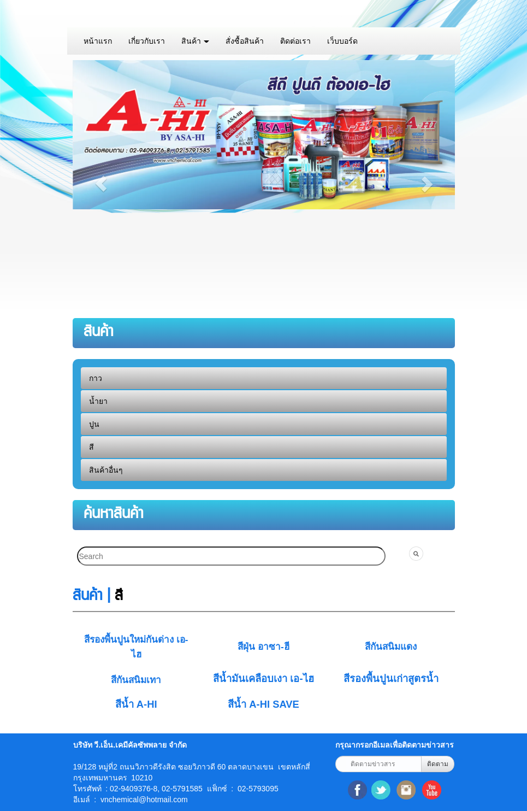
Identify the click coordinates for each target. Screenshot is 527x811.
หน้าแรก (98, 41)
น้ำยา (98, 401)
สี (91, 447)
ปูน (94, 424)
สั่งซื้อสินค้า (245, 41)
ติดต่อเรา (295, 41)
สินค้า (195, 41)
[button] (101, 183)
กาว (95, 378)
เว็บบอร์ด (342, 41)
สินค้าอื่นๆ (106, 470)
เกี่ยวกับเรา (146, 41)
